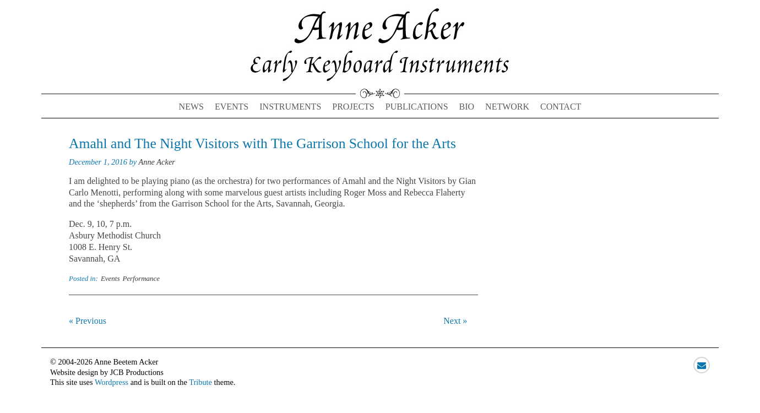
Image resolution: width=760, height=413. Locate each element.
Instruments (290, 106)
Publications (417, 106)
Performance (141, 278)
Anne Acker (156, 161)
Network (507, 106)
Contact (560, 106)
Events (231, 106)
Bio (467, 106)
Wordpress (111, 382)
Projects (353, 106)
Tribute (200, 382)
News (191, 106)
